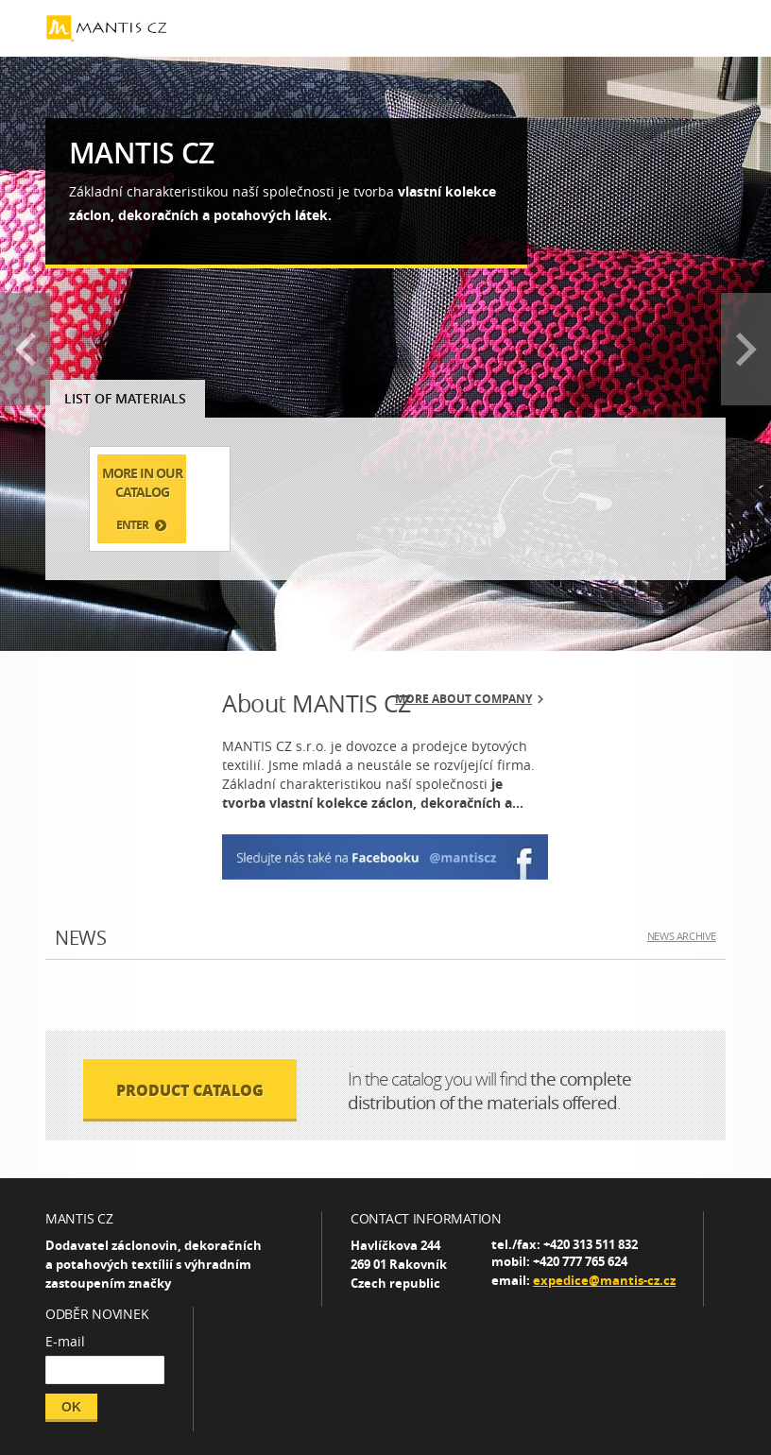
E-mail (65, 1341)
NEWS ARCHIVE (681, 936)
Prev (25, 349)
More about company (463, 699)
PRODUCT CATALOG (190, 1090)
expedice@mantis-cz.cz (604, 1280)
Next (746, 349)
